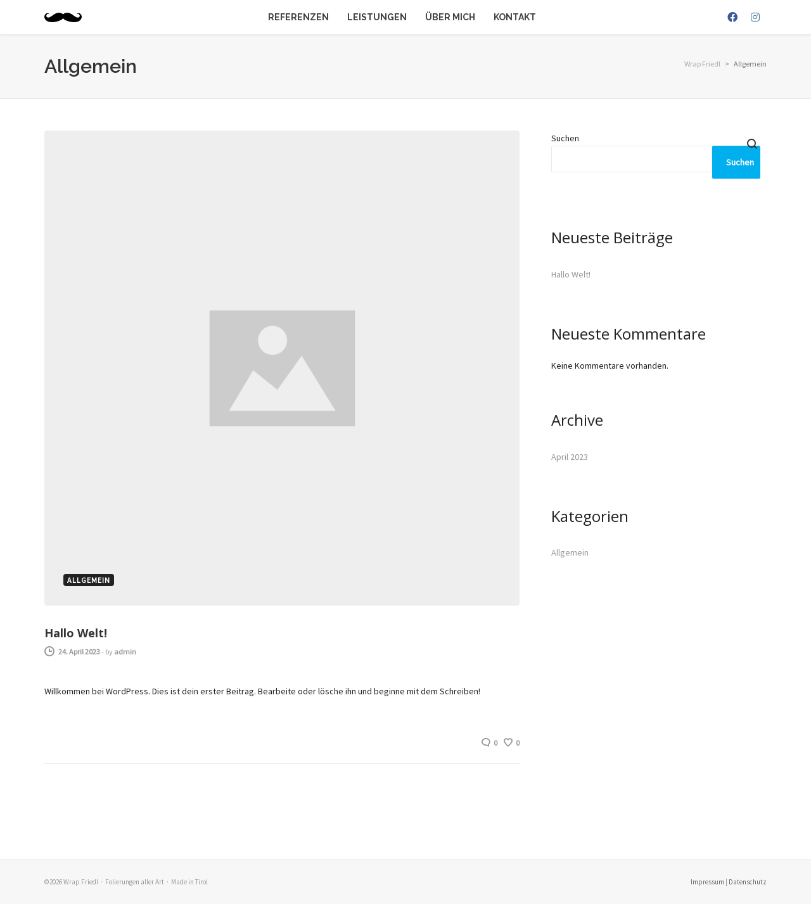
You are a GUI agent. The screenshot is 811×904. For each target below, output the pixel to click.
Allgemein (570, 552)
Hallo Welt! (75, 632)
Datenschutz (748, 881)
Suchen (565, 138)
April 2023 (569, 456)
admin (125, 651)
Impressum (707, 881)
